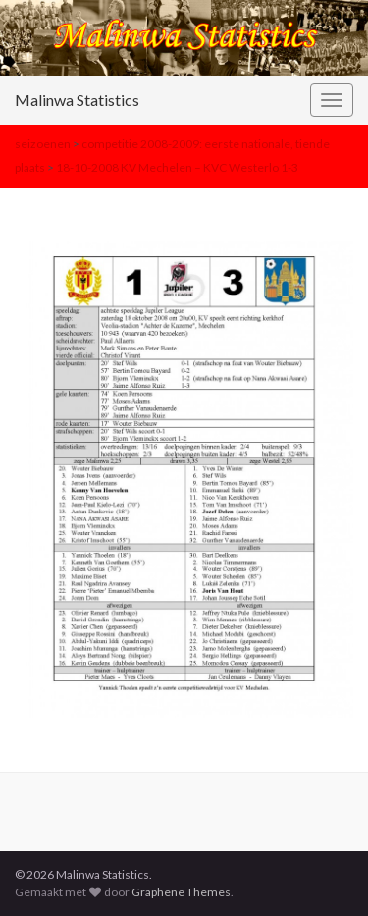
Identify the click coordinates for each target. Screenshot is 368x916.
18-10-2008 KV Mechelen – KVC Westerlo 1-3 (177, 167)
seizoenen (43, 143)
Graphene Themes (181, 892)
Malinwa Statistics (77, 99)
